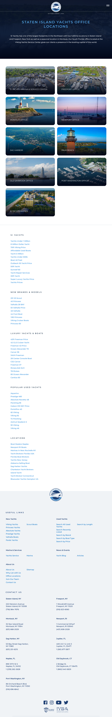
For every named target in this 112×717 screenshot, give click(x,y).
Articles (80, 555)
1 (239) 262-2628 (13, 669)
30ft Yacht (15, 276)
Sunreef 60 (15, 270)
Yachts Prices (17, 282)
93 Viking (15, 425)
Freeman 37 (16, 365)
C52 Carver (15, 362)
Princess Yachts (13, 527)
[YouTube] (59, 702)
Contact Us (11, 582)
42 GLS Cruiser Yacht (20, 342)
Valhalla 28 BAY (17, 304)
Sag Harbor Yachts (19, 466)
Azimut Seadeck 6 (19, 422)
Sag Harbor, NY (12, 639)
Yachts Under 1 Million (20, 241)
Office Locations (13, 576)
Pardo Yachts (12, 540)
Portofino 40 (16, 409)
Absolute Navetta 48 (20, 400)
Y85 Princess (16, 317)
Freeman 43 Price (18, 346)
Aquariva (15, 393)
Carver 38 (15, 352)
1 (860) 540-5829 (63, 669)
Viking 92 (15, 415)
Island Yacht (16, 473)
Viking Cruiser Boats (20, 320)
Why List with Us (13, 573)
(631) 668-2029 (12, 629)
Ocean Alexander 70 (20, 349)
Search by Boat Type (65, 538)
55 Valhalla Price (18, 308)
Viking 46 (15, 428)
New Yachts (11, 519)
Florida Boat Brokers (20, 457)
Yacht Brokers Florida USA (22, 453)
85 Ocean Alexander (20, 374)
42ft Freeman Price (19, 339)
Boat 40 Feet (16, 260)
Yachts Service (12, 555)
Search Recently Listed (63, 531)
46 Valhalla (15, 311)
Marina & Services (14, 550)
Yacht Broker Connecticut (22, 476)
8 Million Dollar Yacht (20, 244)
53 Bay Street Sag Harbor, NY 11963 (17, 645)
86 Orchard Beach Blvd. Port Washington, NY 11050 (18, 685)
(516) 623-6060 (62, 609)
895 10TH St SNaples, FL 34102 (13, 665)
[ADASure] (49, 710)
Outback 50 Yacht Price (21, 263)
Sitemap (30, 569)
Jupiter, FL (61, 639)
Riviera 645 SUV (18, 368)
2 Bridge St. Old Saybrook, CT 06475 (66, 665)
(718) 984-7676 (12, 609)
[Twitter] (66, 702)
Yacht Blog (61, 555)
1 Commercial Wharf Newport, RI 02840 (65, 625)
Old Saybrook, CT (64, 658)
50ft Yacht (15, 266)
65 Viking (15, 412)
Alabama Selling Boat (20, 463)
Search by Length (85, 524)
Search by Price (63, 541)
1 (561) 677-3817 (63, 649)
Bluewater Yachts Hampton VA (24, 479)
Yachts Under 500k (19, 257)
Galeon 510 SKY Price (20, 406)
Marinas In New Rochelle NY (23, 450)
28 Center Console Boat (21, 358)
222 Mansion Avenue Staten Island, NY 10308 (16, 605)
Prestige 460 (16, 396)
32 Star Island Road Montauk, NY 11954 (14, 625)
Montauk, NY (12, 618)
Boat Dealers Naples (20, 444)
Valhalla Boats (12, 537)
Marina (30, 555)
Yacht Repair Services (20, 273)
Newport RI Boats (18, 447)
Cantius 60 (15, 377)
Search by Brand (63, 535)
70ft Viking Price (18, 247)
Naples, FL (10, 658)
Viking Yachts (12, 524)
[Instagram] (51, 702)
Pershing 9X (16, 403)
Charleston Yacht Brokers (22, 469)
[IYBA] (63, 710)
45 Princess (16, 301)
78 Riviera (15, 371)
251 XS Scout (16, 298)
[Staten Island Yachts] (56, 8)
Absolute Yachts (13, 531)
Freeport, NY (62, 599)
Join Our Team (12, 579)
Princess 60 (16, 323)
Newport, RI (61, 618)
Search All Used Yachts (63, 525)
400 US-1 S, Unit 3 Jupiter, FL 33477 (64, 645)
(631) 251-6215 (12, 649)
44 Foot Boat (16, 314)
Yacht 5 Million (17, 254)
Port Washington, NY (15, 678)
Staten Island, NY (13, 599)
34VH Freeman (17, 355)
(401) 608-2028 (63, 629)
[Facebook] (45, 702)
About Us (10, 564)
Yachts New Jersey (19, 460)
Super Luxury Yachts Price (22, 279)
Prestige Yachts (13, 534)
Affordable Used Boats (21, 250)
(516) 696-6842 (12, 689)
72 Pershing (16, 419)
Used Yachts (61, 519)
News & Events (63, 550)
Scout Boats (32, 524)
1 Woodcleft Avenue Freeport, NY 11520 (65, 605)
